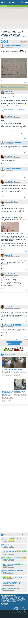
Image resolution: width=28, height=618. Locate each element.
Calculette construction (6, 612)
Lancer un (14, 341)
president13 (5, 263)
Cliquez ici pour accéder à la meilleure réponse (13, 87)
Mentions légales (20, 611)
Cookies (17, 613)
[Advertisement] (14, 299)
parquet (21, 50)
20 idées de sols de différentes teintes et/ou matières (7, 392)
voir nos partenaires (4, 604)
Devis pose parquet (7, 369)
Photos (16, 6)
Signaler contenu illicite (12, 611)
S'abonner (24, 41)
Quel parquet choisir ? (18, 370)
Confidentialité (12, 613)
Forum (3, 6)
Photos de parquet (19, 391)
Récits (10, 6)
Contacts (5, 611)
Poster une (14, 344)
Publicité (24, 612)
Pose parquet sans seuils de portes (12, 33)
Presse (15, 612)
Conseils (24, 6)
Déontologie (20, 612)
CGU (12, 612)
